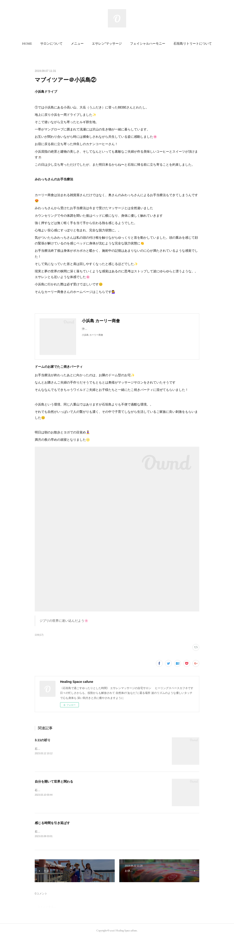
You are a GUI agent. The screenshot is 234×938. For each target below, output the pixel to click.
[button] (27, 43)
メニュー (77, 43)
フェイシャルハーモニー (147, 43)
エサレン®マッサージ (107, 43)
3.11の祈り (43, 740)
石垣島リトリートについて (192, 43)
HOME (27, 43)
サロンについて (51, 43)
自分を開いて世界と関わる (54, 781)
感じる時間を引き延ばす (52, 823)
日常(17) (39, 635)
